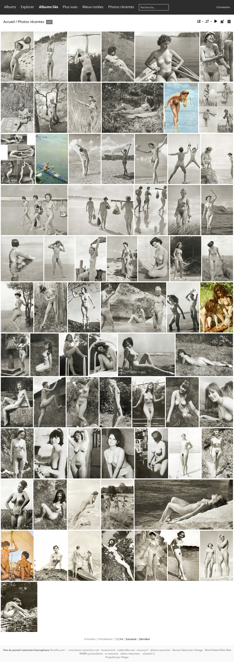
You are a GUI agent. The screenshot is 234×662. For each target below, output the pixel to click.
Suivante (131, 639)
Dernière (144, 639)
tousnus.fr (142, 650)
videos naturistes (130, 653)
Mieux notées (92, 7)
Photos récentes (121, 7)
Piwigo (124, 657)
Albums (10, 7)
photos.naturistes (160, 650)
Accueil (9, 21)
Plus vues (70, 7)
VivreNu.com (57, 650)
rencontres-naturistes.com (84, 650)
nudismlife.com (126, 650)
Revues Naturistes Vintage (187, 650)
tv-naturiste (111, 653)
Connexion (223, 7)
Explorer (27, 7)
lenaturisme (108, 650)
